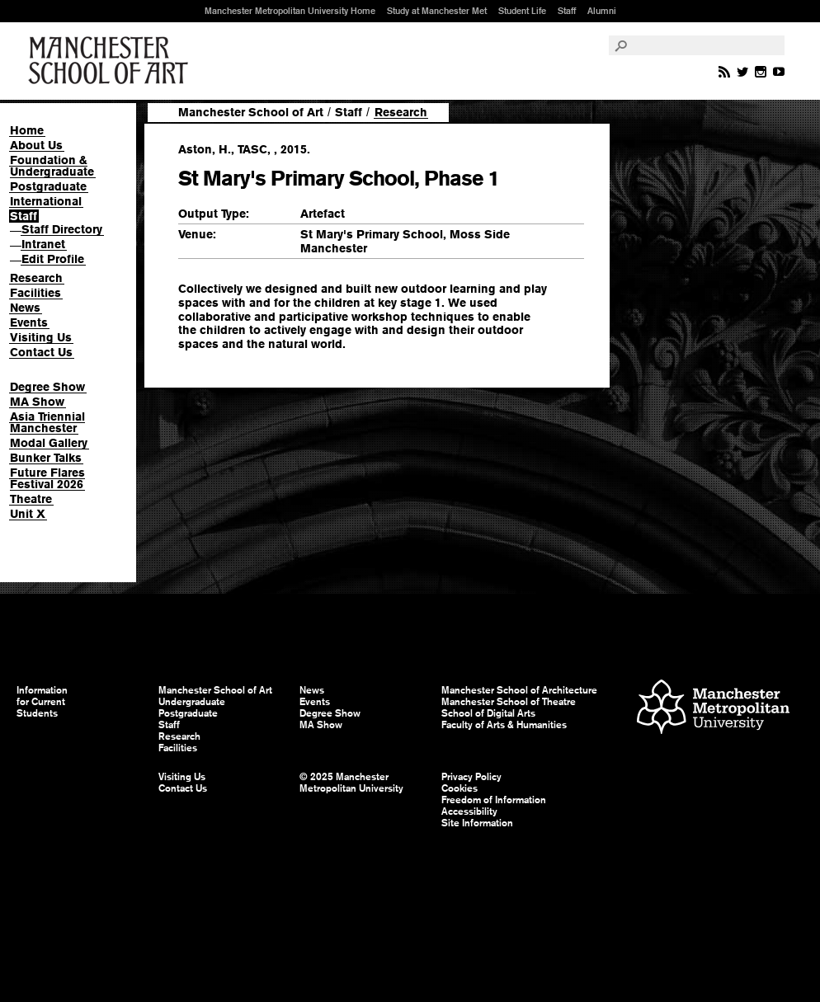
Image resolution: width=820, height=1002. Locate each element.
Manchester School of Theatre (508, 702)
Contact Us (41, 352)
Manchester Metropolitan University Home (290, 11)
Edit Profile (52, 259)
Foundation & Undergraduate (52, 165)
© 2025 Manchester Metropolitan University (351, 782)
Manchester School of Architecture (519, 690)
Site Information (477, 823)
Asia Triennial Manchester (47, 422)
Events (29, 322)
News (25, 307)
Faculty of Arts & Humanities (504, 725)
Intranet (43, 244)
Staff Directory (61, 229)
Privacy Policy (471, 777)
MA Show (37, 401)
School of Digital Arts (488, 713)
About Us (36, 145)
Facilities (35, 292)
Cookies (459, 788)
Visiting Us (41, 337)
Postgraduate (48, 186)
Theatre (31, 499)
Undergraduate (191, 702)
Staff (567, 11)
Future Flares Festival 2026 (47, 478)
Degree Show (47, 386)
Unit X (27, 513)
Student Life (522, 11)
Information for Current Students (42, 701)
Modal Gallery (48, 442)
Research (36, 278)
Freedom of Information (493, 800)
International (46, 201)
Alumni (601, 11)
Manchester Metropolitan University (713, 709)
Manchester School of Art (111, 61)
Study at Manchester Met (437, 11)
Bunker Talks (46, 457)
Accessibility (469, 811)
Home (27, 130)
